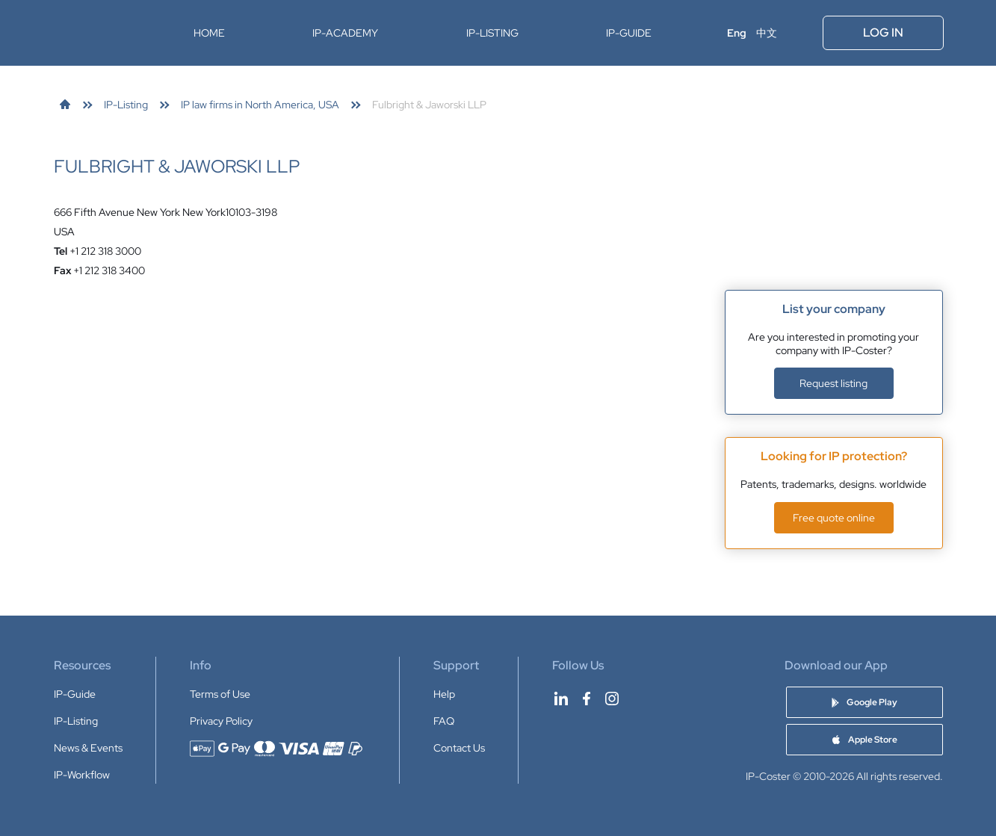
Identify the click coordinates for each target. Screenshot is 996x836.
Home (209, 33)
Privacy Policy (221, 721)
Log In (883, 32)
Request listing (833, 383)
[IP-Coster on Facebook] (587, 698)
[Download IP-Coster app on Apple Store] (864, 739)
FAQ (443, 721)
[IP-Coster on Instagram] (612, 698)
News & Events (88, 748)
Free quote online (834, 517)
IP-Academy (345, 33)
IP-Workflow (82, 774)
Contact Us (459, 748)
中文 (766, 33)
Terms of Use (220, 694)
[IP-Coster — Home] (101, 33)
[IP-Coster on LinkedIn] (561, 698)
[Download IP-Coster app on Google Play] (864, 702)
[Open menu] (801, 33)
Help (444, 694)
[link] (65, 104)
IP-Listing (492, 33)
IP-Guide (629, 33)
